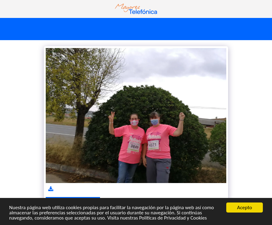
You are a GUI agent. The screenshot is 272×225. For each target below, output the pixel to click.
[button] (7, 9)
